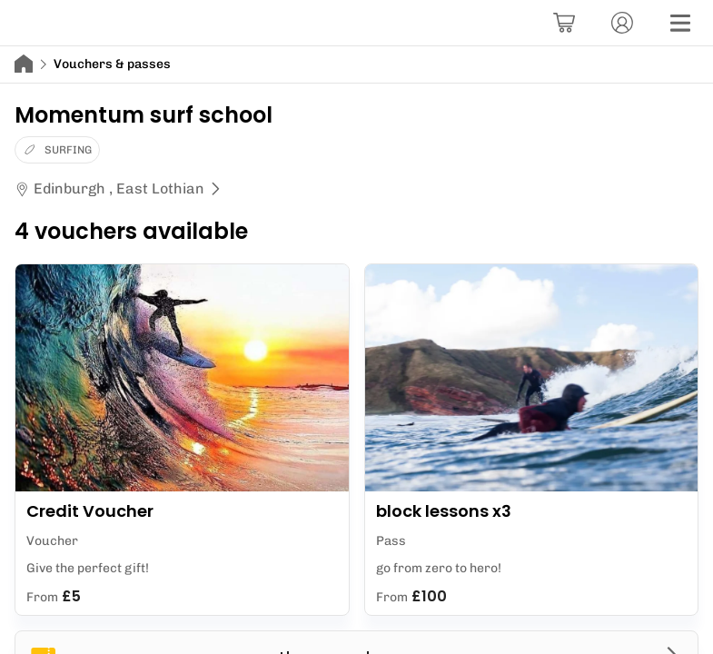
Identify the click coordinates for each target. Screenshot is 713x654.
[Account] (622, 23)
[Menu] (680, 23)
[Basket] (564, 23)
